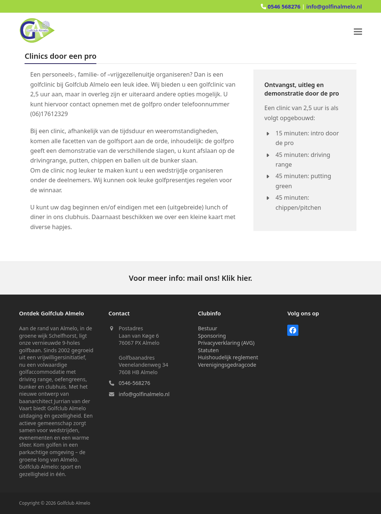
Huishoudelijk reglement (228, 357)
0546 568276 (285, 6)
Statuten (208, 350)
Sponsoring (212, 335)
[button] (358, 32)
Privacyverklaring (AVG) (226, 342)
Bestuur (207, 328)
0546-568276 (134, 382)
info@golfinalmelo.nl (334, 6)
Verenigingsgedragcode (227, 364)
